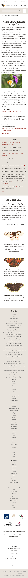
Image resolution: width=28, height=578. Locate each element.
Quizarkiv (14, 471)
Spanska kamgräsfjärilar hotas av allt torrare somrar (14, 354)
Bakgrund (14, 387)
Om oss (14, 385)
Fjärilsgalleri (14, 458)
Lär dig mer (14, 460)
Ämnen (14, 450)
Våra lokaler (14, 430)
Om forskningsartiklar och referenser (14, 321)
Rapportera (14, 406)
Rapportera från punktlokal (14, 408)
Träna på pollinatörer (14, 500)
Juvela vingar (14, 469)
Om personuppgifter (19, 575)
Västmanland (14, 442)
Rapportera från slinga (14, 410)
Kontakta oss (14, 402)
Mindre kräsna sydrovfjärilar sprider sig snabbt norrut (14, 370)
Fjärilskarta (14, 431)
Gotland (14, 435)
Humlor (14, 504)
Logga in (23, 1)
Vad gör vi (14, 389)
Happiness (20, 573)
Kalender (14, 379)
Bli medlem (4, 1)
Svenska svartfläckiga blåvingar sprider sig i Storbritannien (14, 332)
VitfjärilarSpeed (14, 467)
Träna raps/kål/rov (14, 466)
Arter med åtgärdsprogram (14, 485)
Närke (14, 439)
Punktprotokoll (14, 426)
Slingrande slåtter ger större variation (14, 325)
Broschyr (14, 413)
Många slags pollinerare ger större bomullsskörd (14, 374)
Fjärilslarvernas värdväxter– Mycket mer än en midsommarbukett (14, 366)
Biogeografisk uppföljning (14, 394)
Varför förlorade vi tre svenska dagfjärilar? (14, 323)
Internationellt (14, 478)
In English (14, 1)
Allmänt (14, 456)
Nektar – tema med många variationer (14, 361)
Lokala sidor (14, 433)
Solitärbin (14, 505)
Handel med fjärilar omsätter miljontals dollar (14, 343)
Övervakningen (14, 404)
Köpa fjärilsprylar (14, 495)
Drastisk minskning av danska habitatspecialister (14, 347)
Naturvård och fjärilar (14, 482)
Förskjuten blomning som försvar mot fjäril (14, 334)
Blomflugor (14, 502)
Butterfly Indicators (13, 400)
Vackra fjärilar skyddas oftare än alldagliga (14, 377)
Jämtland (14, 437)
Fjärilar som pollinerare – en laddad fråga (14, 336)
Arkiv (2, 191)
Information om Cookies (9, 575)
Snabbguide (14, 417)
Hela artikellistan (14, 320)
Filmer (14, 391)
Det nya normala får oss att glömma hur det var (14, 329)
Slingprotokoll (14, 424)
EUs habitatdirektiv (14, 484)
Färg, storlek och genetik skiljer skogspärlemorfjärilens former (14, 338)
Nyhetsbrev (14, 396)
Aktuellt (14, 314)
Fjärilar (14, 507)
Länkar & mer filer (14, 428)
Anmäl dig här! (14, 381)
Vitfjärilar (14, 464)
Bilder (14, 454)
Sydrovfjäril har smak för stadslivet (14, 341)
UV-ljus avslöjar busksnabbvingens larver (14, 339)
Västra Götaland (14, 444)
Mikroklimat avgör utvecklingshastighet (14, 356)
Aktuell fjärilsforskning (14, 318)
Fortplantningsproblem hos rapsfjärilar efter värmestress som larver (14, 330)
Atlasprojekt (14, 480)
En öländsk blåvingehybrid (14, 327)
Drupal (24, 571)
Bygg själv (14, 496)
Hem (2, 15)
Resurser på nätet (14, 491)
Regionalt (14, 475)
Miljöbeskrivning (14, 421)
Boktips (14, 489)
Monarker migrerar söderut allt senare (14, 368)
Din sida (13, 383)
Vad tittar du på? (14, 372)
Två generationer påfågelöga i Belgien (14, 375)
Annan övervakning (14, 473)
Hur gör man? (14, 412)
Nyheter (14, 316)
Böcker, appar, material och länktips (14, 487)
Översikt (14, 449)
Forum (14, 447)
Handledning (14, 419)
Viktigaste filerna (14, 422)
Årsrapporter (14, 393)
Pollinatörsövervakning (14, 498)
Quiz (14, 462)
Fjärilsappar (14, 493)
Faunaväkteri (14, 476)
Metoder (14, 415)
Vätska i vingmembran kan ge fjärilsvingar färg (14, 345)
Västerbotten (14, 440)
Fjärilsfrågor (14, 452)
